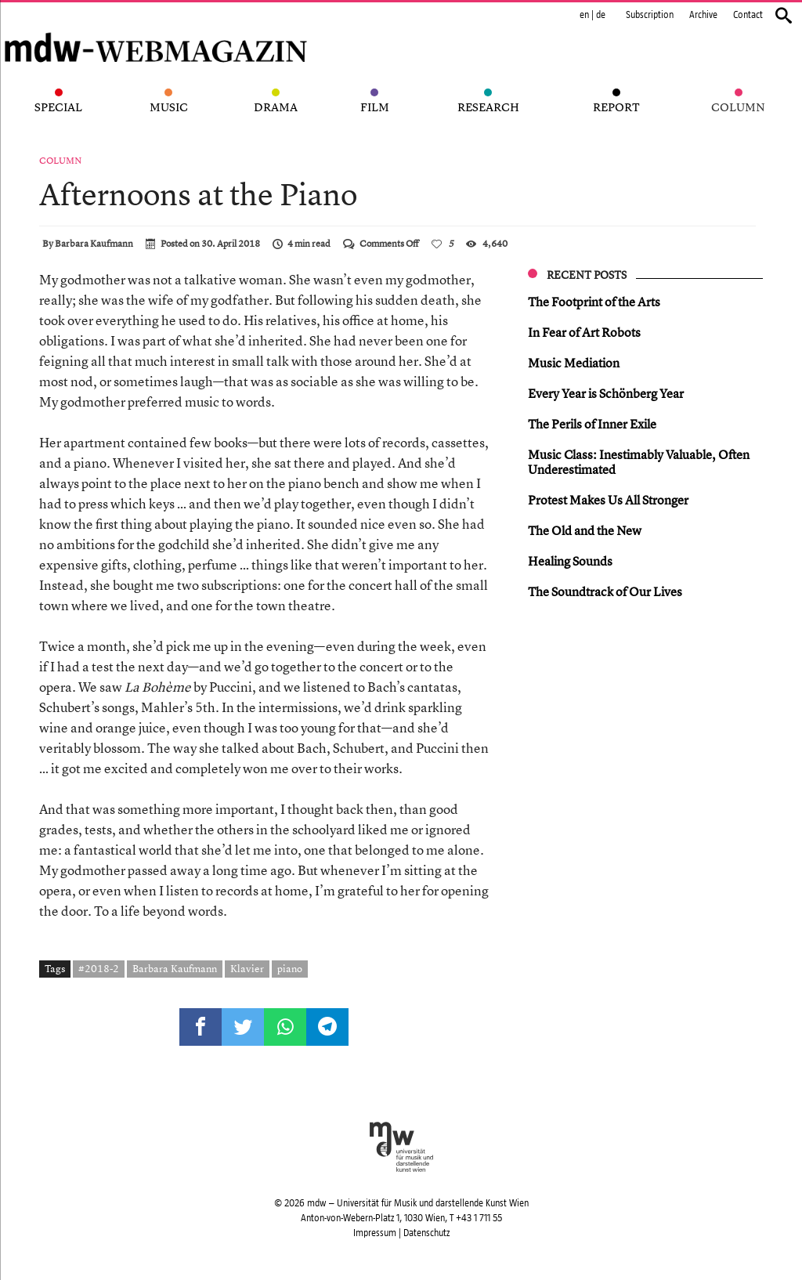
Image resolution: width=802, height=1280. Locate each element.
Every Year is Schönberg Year (606, 393)
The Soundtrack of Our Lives (605, 591)
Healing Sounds (570, 560)
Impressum (374, 1233)
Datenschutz (426, 1233)
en (584, 14)
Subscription (650, 14)
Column (60, 160)
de (600, 14)
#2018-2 (98, 968)
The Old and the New (584, 530)
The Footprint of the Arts (594, 301)
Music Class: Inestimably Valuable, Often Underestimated (639, 462)
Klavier (247, 968)
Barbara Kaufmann (94, 243)
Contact (748, 14)
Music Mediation (574, 362)
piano (289, 968)
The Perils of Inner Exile (592, 423)
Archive (703, 14)
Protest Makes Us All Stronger (608, 499)
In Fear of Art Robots (584, 332)
